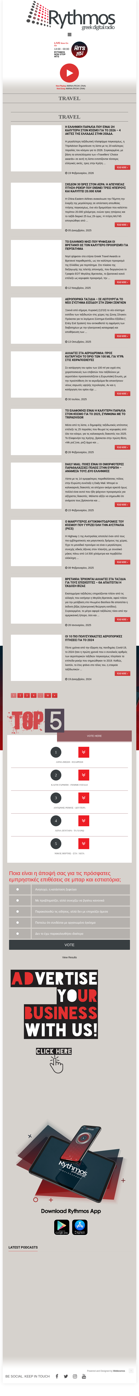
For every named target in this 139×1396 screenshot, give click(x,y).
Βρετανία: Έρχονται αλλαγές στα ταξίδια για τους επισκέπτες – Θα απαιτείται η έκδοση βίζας (95, 582)
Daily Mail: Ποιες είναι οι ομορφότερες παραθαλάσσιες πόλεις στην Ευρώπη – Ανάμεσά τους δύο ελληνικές (94, 468)
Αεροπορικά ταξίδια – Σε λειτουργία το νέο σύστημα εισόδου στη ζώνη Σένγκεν (95, 300)
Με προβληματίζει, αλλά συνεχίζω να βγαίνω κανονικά (69, 900)
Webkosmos (119, 1371)
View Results (69, 957)
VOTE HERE (94, 735)
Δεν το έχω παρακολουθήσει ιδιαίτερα (59, 933)
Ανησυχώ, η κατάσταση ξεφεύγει (56, 889)
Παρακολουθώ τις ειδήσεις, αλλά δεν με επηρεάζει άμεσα (71, 911)
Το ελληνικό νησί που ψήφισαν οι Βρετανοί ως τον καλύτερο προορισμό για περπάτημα (96, 245)
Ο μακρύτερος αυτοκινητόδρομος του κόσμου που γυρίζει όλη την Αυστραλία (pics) (94, 525)
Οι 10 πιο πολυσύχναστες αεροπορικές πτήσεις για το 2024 (93, 638)
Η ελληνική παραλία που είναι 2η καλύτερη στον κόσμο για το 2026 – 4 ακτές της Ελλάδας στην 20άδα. (93, 130)
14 (48, 695)
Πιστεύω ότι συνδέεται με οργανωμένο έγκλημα (65, 922)
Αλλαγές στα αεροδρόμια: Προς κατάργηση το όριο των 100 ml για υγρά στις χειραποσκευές (94, 356)
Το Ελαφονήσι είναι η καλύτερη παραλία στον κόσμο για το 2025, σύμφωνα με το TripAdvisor (95, 414)
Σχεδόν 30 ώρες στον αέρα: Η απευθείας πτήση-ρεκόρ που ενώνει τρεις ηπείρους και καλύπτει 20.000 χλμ (95, 188)
